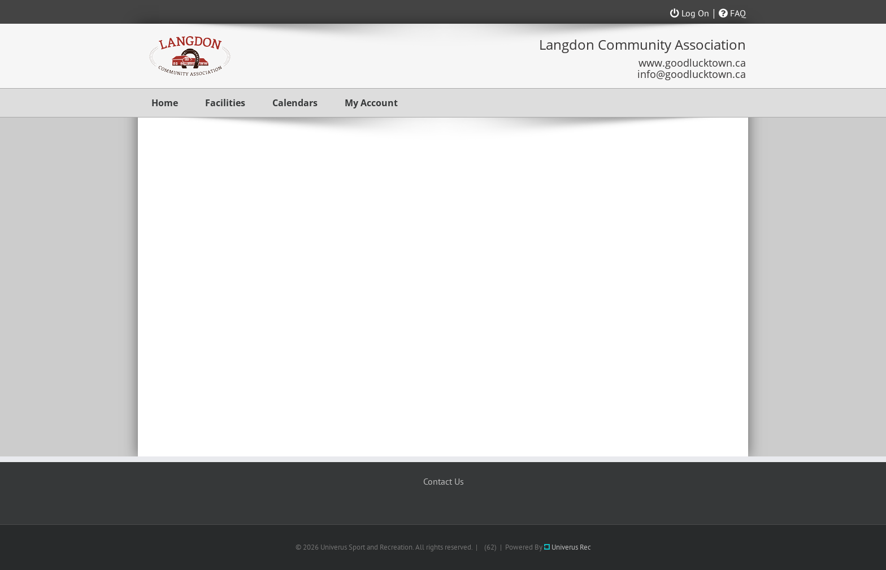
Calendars (295, 103)
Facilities (225, 103)
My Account (371, 103)
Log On (689, 13)
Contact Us (443, 481)
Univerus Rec (567, 547)
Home (164, 103)
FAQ (732, 13)
